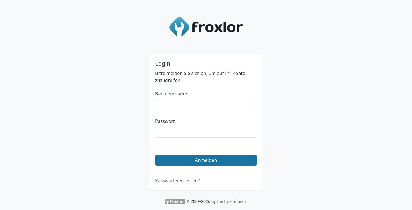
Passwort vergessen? (177, 180)
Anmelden (206, 160)
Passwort (165, 121)
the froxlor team (232, 201)
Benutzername (171, 94)
